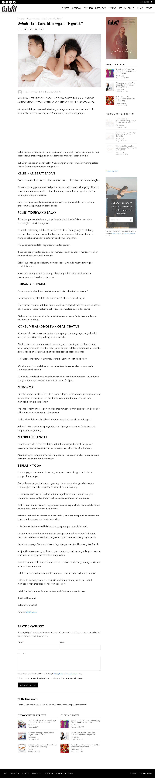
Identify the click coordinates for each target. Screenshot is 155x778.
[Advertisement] (59, 133)
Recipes (122, 8)
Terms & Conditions (39, 636)
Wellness (88, 8)
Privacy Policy (58, 674)
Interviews (100, 8)
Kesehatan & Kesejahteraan (29, 19)
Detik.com (31, 612)
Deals (140, 8)
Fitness (65, 8)
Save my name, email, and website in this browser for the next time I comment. (52, 678)
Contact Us (37, 773)
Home (5, 773)
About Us (25, 773)
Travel (131, 8)
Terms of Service (72, 674)
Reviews (112, 8)
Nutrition (76, 8)
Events (148, 8)
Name (20, 642)
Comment (22, 653)
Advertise (145, 2)
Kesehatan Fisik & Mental (53, 19)
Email (62, 642)
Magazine (15, 773)
